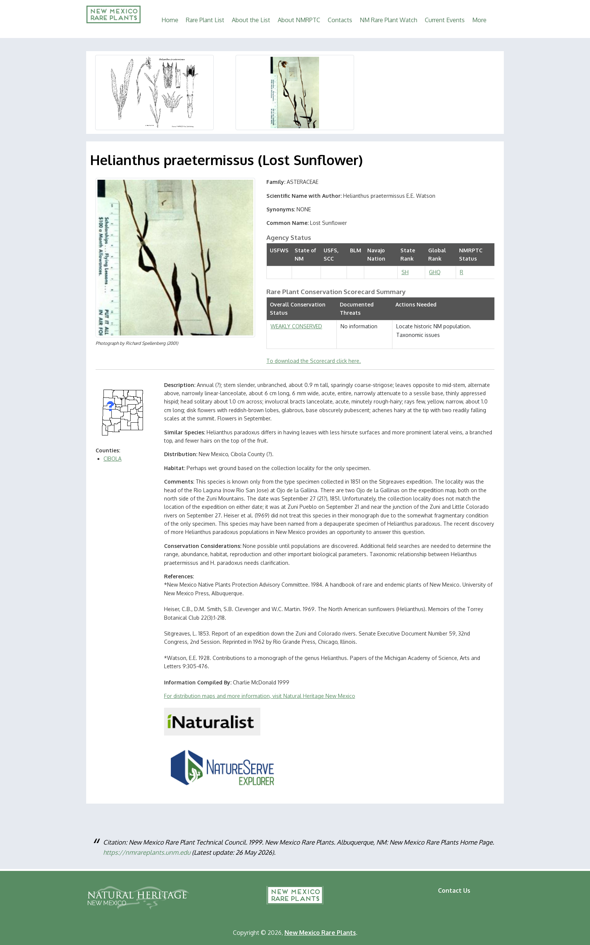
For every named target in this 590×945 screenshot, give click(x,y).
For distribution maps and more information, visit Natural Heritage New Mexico (259, 696)
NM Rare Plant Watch (388, 20)
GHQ (435, 272)
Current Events (445, 20)
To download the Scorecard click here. (313, 361)
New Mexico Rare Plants (295, 895)
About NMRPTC (299, 20)
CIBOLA (112, 458)
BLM (355, 250)
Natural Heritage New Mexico (137, 897)
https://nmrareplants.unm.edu (146, 852)
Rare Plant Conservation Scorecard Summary (336, 292)
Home (169, 20)
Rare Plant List (205, 20)
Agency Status (288, 237)
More (479, 20)
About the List (251, 20)
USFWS (279, 250)
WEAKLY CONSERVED (296, 326)
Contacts (340, 20)
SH (405, 272)
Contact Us (454, 890)
